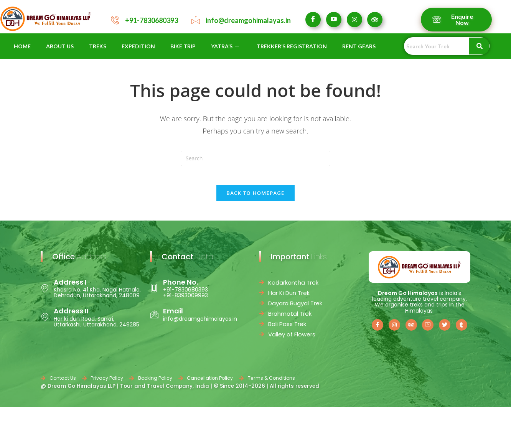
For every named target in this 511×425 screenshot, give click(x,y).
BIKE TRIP (183, 46)
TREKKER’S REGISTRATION (292, 46)
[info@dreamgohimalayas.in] (195, 20)
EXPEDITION (138, 46)
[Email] (154, 318)
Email (173, 315)
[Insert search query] (255, 158)
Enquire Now (452, 19)
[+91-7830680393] (115, 20)
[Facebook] (313, 19)
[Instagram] (354, 19)
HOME (22, 46)
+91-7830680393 (151, 20)
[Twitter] (444, 329)
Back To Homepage (255, 197)
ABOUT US (60, 46)
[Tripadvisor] (374, 19)
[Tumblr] (461, 329)
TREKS (97, 46)
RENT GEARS (359, 46)
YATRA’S (225, 46)
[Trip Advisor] (411, 329)
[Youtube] (333, 19)
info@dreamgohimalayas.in (248, 20)
